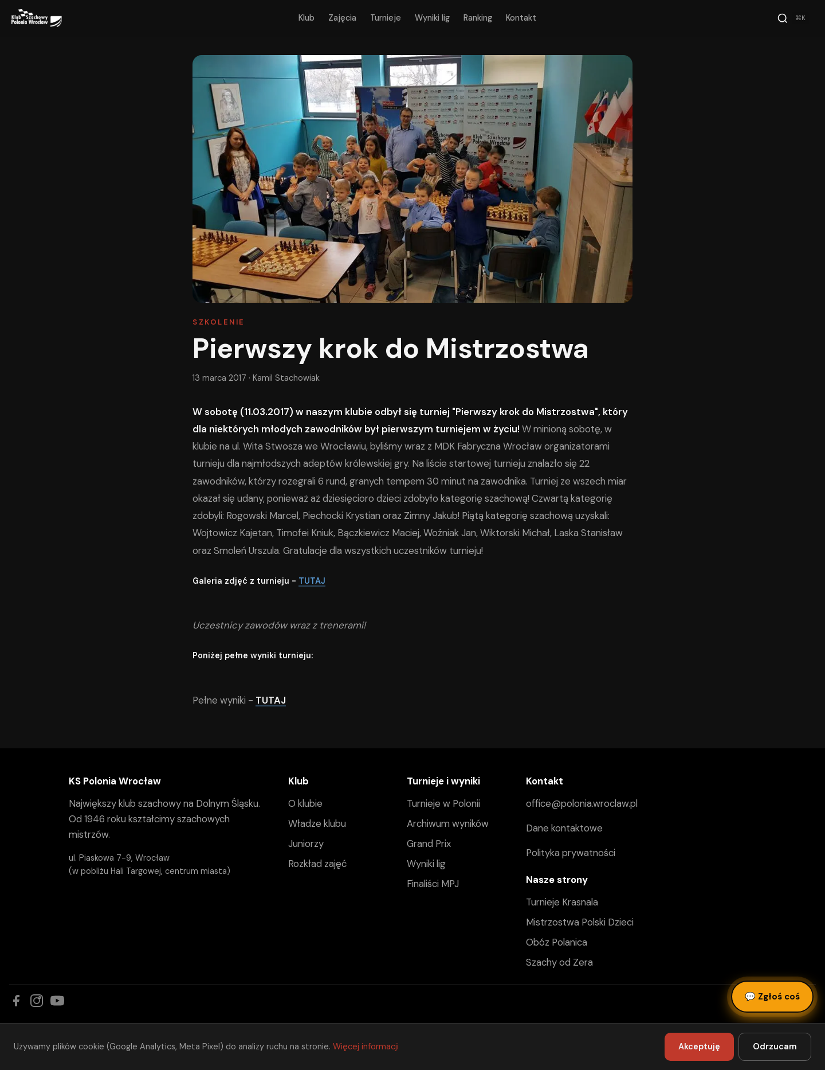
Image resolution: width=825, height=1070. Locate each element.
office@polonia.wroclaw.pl (582, 803)
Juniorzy (306, 843)
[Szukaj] (793, 18)
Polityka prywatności (570, 852)
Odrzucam (775, 1046)
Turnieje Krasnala (562, 902)
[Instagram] (37, 1000)
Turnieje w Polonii (443, 803)
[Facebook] (16, 1000)
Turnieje (385, 18)
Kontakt (521, 18)
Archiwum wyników (448, 823)
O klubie (305, 803)
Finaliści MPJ (433, 883)
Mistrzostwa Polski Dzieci (580, 922)
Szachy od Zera (559, 962)
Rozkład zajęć (317, 863)
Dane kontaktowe (564, 828)
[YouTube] (57, 1000)
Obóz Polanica (556, 942)
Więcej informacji (366, 1046)
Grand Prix (429, 843)
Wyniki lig (432, 18)
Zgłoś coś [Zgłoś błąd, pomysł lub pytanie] (772, 996)
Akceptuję (699, 1046)
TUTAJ (311, 581)
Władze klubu (317, 823)
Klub (306, 18)
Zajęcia (342, 18)
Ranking (477, 18)
